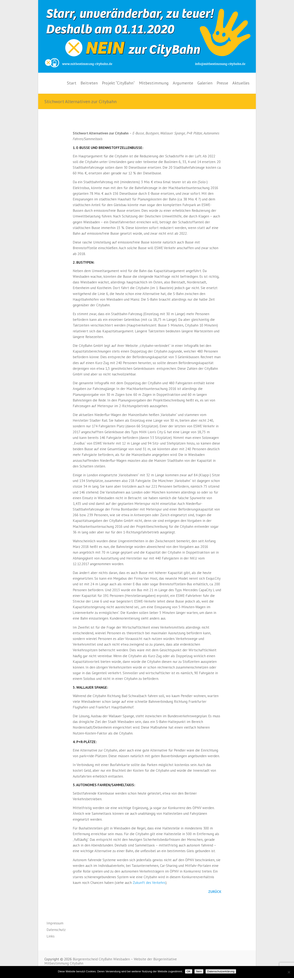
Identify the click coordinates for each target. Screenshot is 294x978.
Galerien (204, 83)
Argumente (183, 83)
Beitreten (89, 83)
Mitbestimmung (154, 83)
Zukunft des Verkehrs (149, 882)
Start (71, 83)
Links (51, 936)
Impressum (55, 923)
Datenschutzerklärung (220, 971)
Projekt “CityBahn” (118, 83)
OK (189, 971)
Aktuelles (241, 83)
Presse (222, 83)
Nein (199, 971)
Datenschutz (56, 929)
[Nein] (289, 972)
